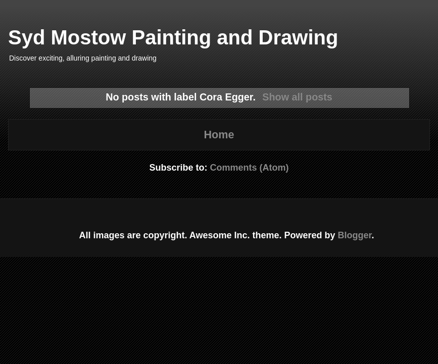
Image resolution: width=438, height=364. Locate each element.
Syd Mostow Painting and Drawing (173, 37)
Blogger (355, 235)
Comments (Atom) (249, 168)
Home (219, 134)
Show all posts (297, 96)
